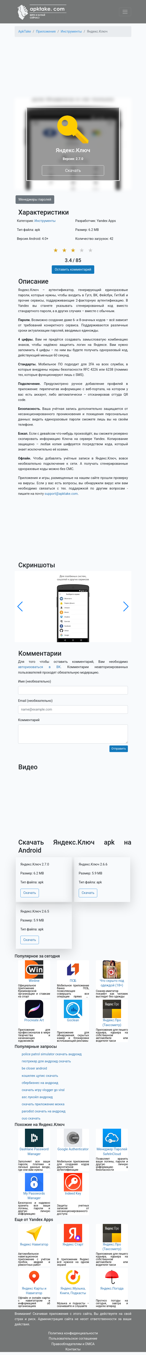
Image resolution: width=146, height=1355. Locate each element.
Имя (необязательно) (34, 681)
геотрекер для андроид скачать (46, 1061)
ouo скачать (31, 1118)
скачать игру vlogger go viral (43, 1090)
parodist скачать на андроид (43, 1111)
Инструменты (45, 221)
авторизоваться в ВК (39, 667)
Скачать (73, 170)
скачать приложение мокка (43, 1104)
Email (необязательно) (35, 701)
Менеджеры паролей (35, 200)
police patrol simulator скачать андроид (52, 1054)
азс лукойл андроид (37, 1097)
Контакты (73, 1349)
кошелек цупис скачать (40, 1076)
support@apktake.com (61, 494)
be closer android (34, 1068)
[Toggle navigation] (125, 12)
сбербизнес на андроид (40, 1083)
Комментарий (29, 720)
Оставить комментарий (73, 270)
